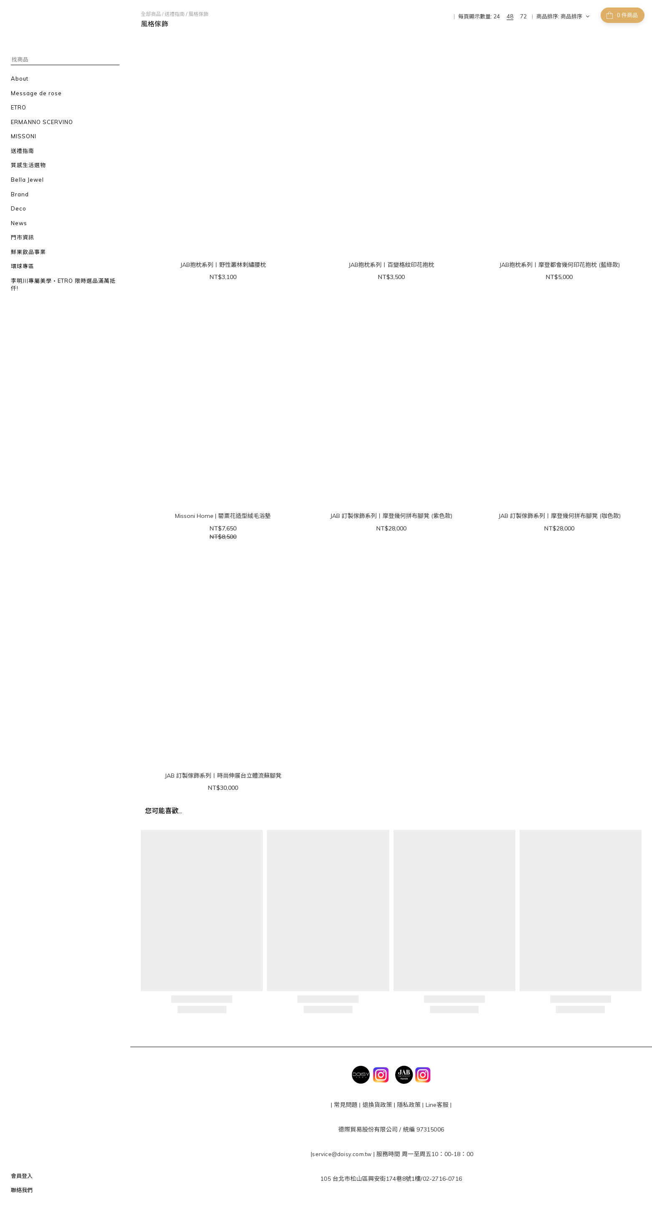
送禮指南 (175, 14)
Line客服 (437, 1105)
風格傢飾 (198, 14)
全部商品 (151, 14)
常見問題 (346, 1105)
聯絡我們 (22, 1190)
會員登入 (22, 1175)
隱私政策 (408, 1105)
